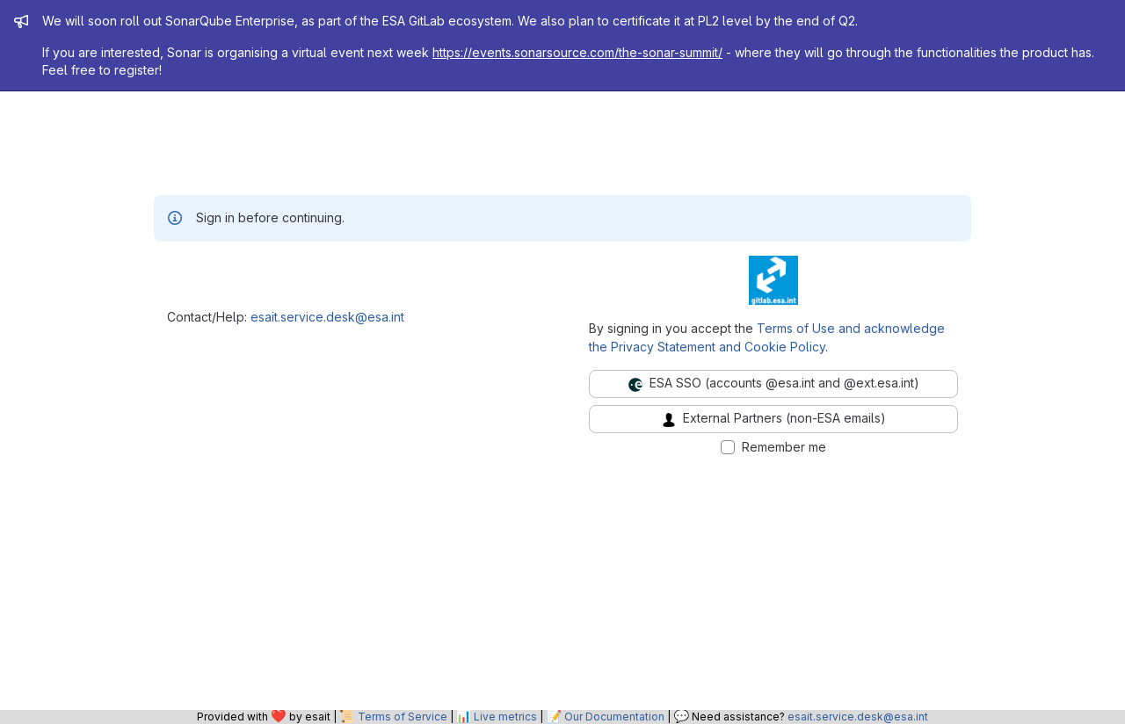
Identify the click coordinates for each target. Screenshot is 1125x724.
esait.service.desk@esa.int (327, 316)
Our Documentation (614, 716)
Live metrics (505, 716)
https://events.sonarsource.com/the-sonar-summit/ (577, 52)
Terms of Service (402, 716)
